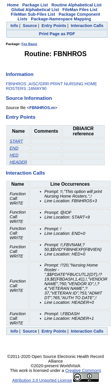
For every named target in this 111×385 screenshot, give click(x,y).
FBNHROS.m (42, 107)
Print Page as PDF (57, 33)
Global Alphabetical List (35, 9)
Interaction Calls (87, 25)
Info (14, 25)
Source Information (29, 98)
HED (14, 155)
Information (20, 74)
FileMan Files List (79, 9)
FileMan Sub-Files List (33, 14)
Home (13, 5)
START (16, 141)
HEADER (18, 162)
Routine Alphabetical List (76, 5)
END (14, 148)
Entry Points (54, 25)
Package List (35, 5)
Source (30, 25)
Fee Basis (29, 44)
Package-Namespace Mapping (61, 19)
